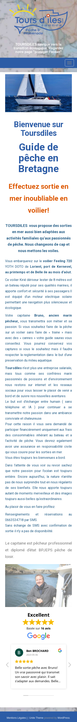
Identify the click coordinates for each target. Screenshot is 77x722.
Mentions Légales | (17, 717)
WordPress (63, 717)
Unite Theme (36, 717)
